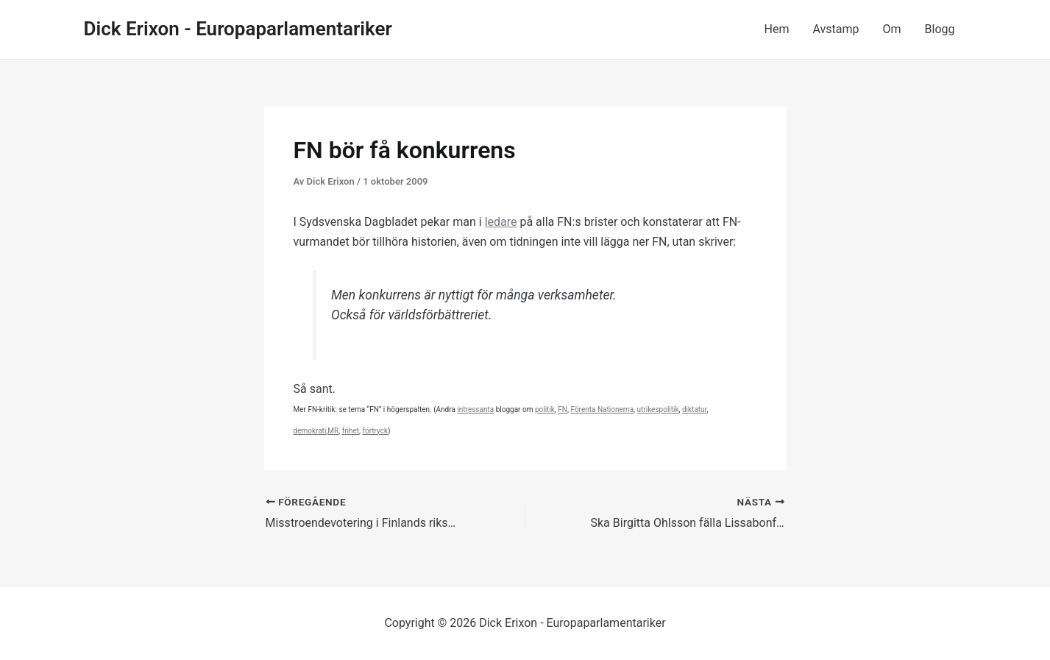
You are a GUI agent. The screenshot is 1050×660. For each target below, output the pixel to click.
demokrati (310, 431)
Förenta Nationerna (602, 409)
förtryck (376, 431)
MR (332, 431)
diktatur (694, 409)
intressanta (475, 409)
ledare (501, 222)
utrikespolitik (658, 409)
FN (562, 409)
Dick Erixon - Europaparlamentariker (238, 29)
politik (545, 409)
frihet (350, 431)
